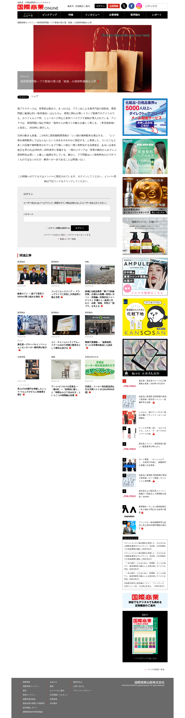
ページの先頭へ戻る (156, 669)
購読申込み (77, 682)
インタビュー (92, 14)
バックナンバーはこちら (146, 658)
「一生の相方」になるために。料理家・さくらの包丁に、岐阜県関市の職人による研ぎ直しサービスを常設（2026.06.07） (145, 566)
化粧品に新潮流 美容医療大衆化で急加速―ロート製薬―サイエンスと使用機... (153, 478)
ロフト (19, 290)
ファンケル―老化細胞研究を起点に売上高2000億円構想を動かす (153, 525)
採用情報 (53, 699)
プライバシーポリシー (82, 690)
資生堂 (19, 341)
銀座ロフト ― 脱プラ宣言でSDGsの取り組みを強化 (30, 295)
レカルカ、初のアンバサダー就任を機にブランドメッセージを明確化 (152, 415)
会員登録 (114, 6)
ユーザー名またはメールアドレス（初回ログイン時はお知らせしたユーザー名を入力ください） (65, 203)
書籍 (51, 686)
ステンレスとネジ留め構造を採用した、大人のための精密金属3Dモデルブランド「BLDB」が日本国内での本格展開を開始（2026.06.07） (145, 546)
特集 (70, 14)
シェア (34, 96)
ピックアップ (49, 14)
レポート (157, 14)
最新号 (70, 6)
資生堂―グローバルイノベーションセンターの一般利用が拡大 (32, 346)
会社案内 (53, 703)
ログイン (100, 6)
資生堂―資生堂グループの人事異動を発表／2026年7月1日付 (152, 382)
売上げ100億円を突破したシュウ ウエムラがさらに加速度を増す (31, 392)
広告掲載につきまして (59, 695)
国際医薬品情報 (29, 699)
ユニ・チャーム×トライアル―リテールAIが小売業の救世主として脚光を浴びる (66, 345)
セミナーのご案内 (57, 690)
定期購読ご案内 (82, 6)
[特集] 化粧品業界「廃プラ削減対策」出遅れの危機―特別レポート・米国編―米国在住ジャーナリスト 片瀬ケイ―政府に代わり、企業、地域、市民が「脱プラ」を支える (99, 298)
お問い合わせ (78, 686)
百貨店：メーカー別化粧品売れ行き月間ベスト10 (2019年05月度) (100, 389)
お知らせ (53, 682)
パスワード (28, 214)
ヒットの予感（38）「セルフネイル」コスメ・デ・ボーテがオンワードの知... (152, 431)
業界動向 (135, 14)
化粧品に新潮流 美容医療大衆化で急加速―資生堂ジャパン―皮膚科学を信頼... (153, 399)
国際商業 (26, 682)
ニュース (28, 15)
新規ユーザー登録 (68, 239)
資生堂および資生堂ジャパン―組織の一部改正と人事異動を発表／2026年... (152, 494)
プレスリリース (130, 538)
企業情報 (114, 14)
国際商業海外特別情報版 (33, 712)
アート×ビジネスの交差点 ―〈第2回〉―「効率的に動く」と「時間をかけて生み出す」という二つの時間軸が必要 (66, 391)
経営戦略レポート (30, 708)
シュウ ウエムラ (23, 385)
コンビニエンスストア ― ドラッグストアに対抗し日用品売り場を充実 (66, 294)
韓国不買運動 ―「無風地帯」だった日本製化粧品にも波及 (99, 343)
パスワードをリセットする (79, 235)
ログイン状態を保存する (59, 228)
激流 (24, 690)
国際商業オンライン (26, 22)
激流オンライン (29, 695)
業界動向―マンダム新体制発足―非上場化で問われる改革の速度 (152, 509)
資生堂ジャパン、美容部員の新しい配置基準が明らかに (152, 445)
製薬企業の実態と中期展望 (33, 703)
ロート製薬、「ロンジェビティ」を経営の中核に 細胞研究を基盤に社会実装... (152, 462)
